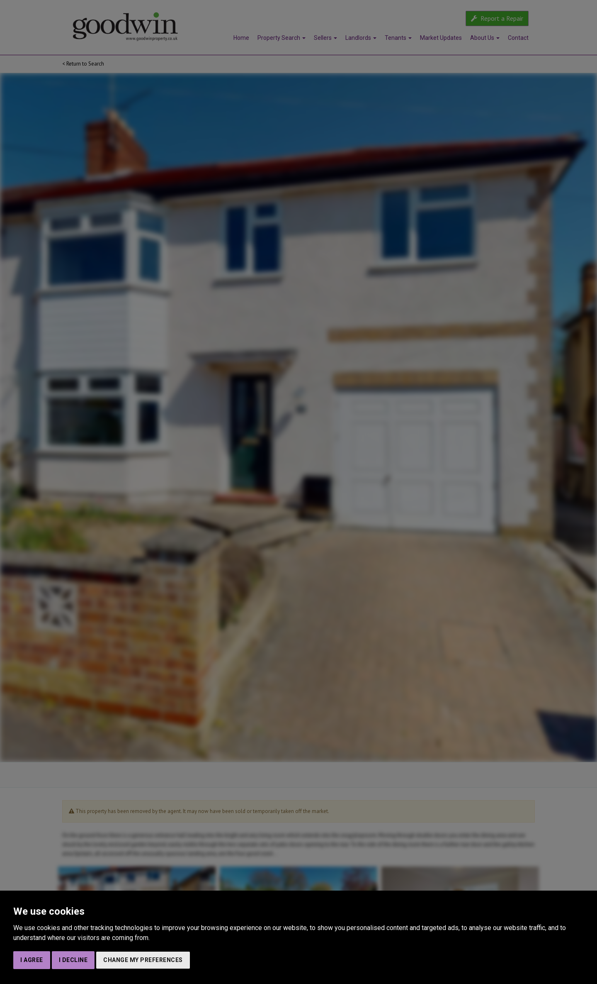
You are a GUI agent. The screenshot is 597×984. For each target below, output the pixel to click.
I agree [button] (31, 960)
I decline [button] (73, 960)
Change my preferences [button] (143, 960)
